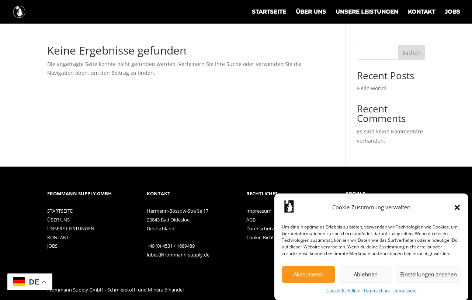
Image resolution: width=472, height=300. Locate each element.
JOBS (452, 12)
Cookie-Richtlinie (343, 293)
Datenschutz (377, 293)
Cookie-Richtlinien (266, 237)
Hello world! (371, 88)
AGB (251, 219)
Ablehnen (366, 276)
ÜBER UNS (311, 12)
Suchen (411, 52)
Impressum (405, 293)
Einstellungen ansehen (428, 276)
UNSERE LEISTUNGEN (367, 12)
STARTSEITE (269, 12)
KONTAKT (421, 12)
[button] (457, 210)
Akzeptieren (308, 276)
